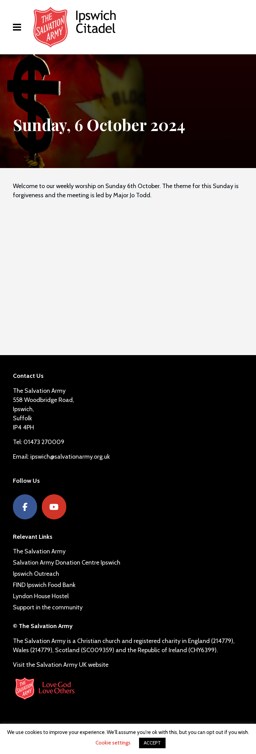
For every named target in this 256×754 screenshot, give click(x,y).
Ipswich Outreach (36, 573)
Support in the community (48, 607)
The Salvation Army (39, 551)
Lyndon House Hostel (41, 596)
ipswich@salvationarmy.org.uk (70, 456)
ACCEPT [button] (152, 743)
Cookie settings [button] (113, 743)
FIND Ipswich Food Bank (44, 585)
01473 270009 (43, 442)
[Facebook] (25, 507)
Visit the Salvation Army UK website (60, 664)
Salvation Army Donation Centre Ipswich (66, 562)
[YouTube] (54, 507)
